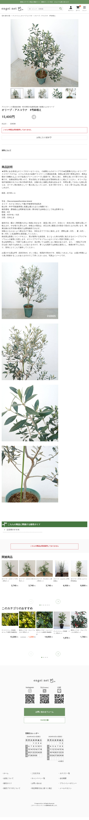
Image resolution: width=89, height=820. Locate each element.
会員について (8, 778)
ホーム (5, 773)
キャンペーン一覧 (38, 778)
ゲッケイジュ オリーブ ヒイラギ (22, 16)
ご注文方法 (36, 773)
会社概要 (63, 778)
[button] (58, 601)
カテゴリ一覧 (65, 773)
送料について (6, 150)
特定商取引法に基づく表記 (42, 788)
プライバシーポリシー (68, 783)
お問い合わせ (37, 783)
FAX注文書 (44, 720)
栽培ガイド (7, 783)
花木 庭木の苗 (6, 16)
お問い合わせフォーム (44, 712)
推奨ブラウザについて (11, 788)
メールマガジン (66, 788)
